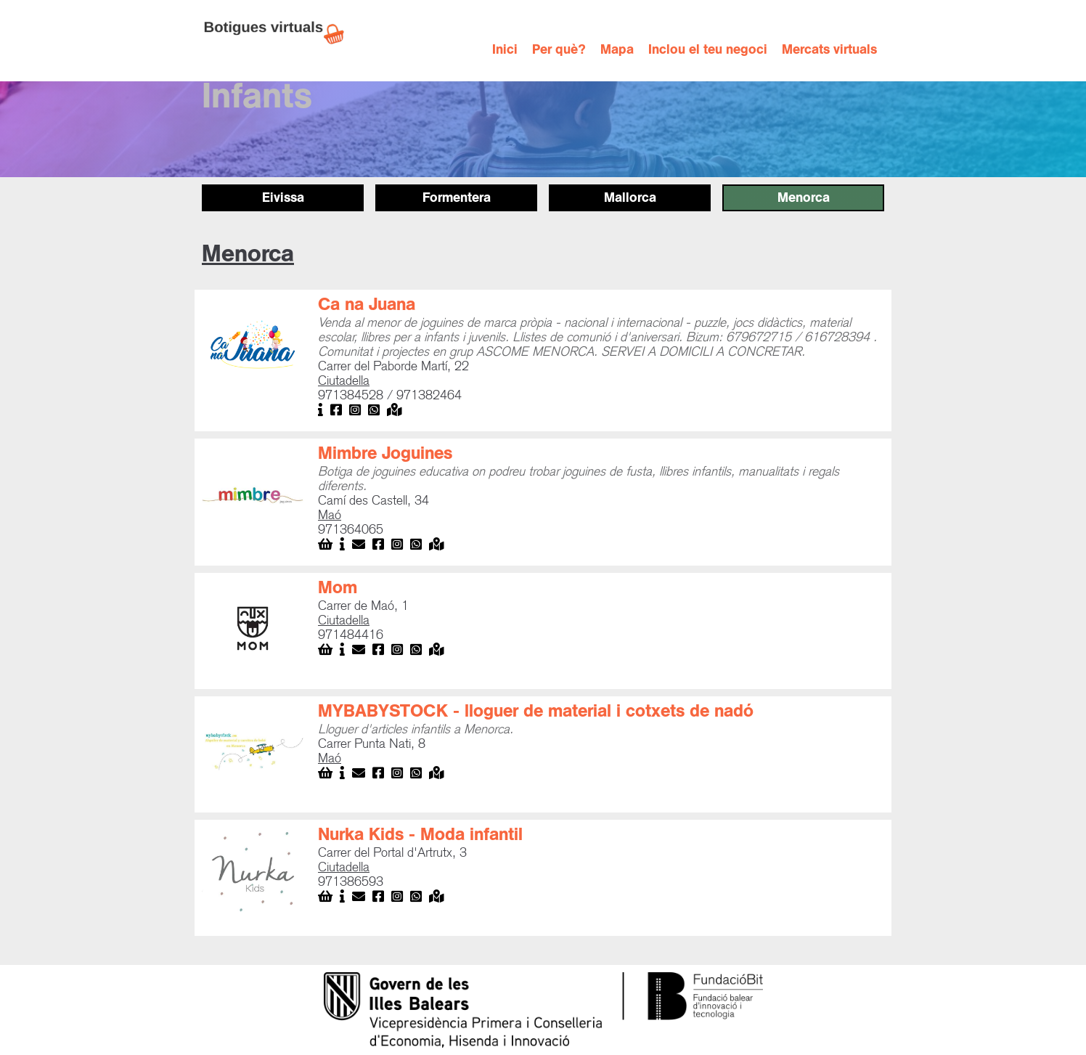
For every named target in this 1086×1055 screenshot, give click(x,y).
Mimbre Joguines (385, 453)
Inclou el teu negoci (707, 49)
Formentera (456, 197)
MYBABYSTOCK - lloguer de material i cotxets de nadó (536, 711)
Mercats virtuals (829, 49)
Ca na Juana (366, 304)
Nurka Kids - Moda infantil (420, 834)
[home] (282, 32)
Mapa (617, 49)
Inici (505, 49)
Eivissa (283, 197)
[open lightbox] (252, 348)
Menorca (803, 197)
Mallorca (630, 197)
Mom (337, 587)
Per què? (559, 49)
